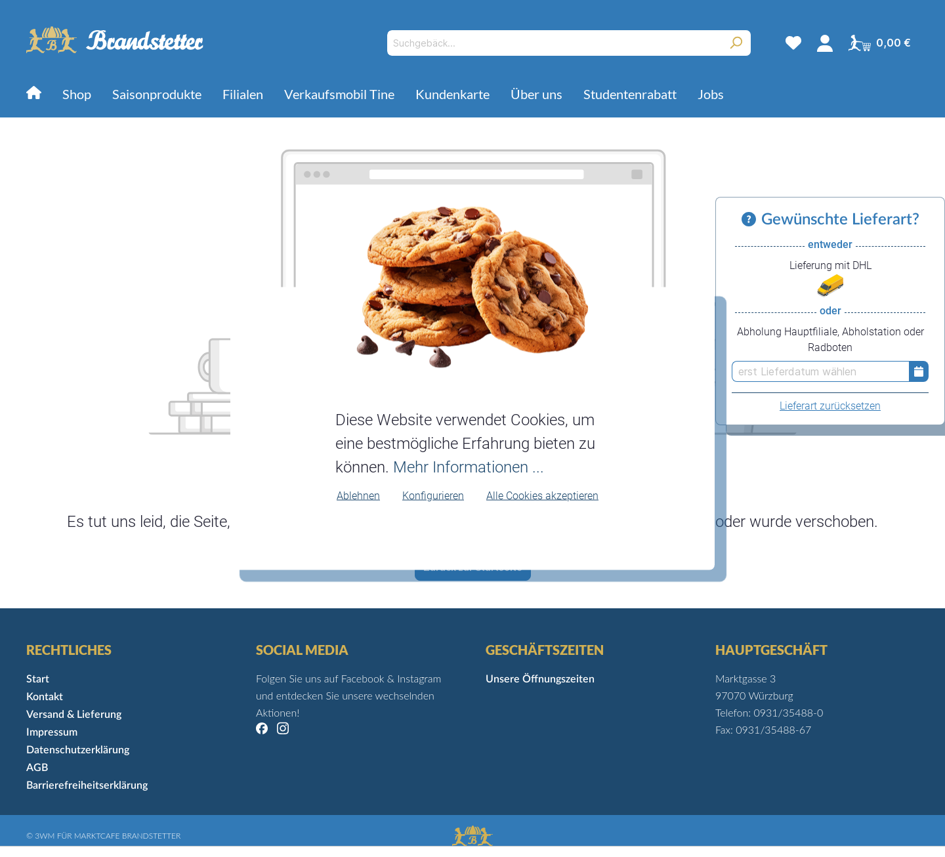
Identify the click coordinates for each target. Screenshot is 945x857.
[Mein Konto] (825, 42)
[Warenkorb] (880, 42)
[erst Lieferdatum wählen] (820, 371)
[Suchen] (736, 43)
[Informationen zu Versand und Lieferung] (751, 220)
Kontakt (44, 697)
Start (37, 679)
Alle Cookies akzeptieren (542, 495)
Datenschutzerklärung (77, 750)
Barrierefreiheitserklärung (87, 785)
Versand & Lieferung (73, 714)
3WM (44, 836)
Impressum (51, 732)
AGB (37, 768)
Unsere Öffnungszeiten (540, 679)
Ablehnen (358, 495)
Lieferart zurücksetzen (830, 406)
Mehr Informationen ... (468, 466)
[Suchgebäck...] (554, 43)
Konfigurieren (433, 495)
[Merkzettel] (793, 42)
